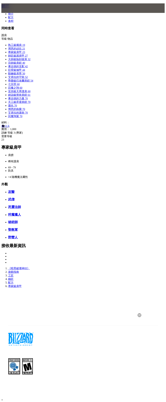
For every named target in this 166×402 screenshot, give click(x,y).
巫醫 (11, 192)
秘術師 (13, 222)
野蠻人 (13, 237)
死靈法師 (14, 207)
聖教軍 (13, 229)
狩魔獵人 (14, 214)
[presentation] (14, 12)
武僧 (11, 199)
